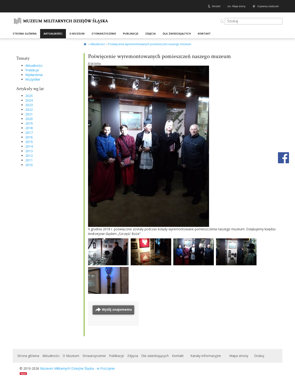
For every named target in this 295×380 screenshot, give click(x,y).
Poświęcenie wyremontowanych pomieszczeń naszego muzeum (159, 56)
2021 (29, 114)
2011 (29, 160)
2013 (29, 151)
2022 (29, 109)
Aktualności (53, 33)
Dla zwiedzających (177, 33)
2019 (29, 123)
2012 (29, 155)
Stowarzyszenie (103, 33)
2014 (29, 146)
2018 (29, 128)
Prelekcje (32, 70)
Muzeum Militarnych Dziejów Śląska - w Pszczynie (77, 368)
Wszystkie (32, 79)
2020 (29, 119)
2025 (29, 96)
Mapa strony (238, 6)
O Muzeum (77, 33)
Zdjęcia (150, 33)
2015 (29, 142)
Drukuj (259, 356)
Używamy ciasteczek (268, 6)
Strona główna (25, 33)
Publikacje (130, 33)
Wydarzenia (34, 75)
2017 (29, 132)
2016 (29, 137)
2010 (29, 165)
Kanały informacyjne (205, 356)
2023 (29, 105)
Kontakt (216, 6)
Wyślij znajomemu (117, 309)
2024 (29, 100)
